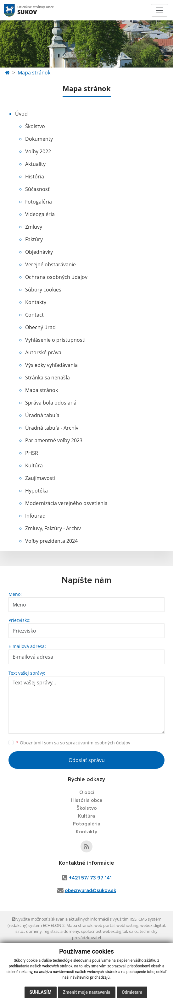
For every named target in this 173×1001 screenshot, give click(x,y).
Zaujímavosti (40, 478)
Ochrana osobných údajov (56, 277)
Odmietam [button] (132, 992)
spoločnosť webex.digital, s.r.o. (109, 931)
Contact (34, 314)
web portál (104, 925)
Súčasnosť (37, 189)
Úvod (21, 113)
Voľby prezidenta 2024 (51, 540)
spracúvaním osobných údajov (98, 743)
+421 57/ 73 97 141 (90, 877)
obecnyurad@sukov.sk (90, 890)
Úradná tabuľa (42, 415)
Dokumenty (39, 138)
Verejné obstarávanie (50, 264)
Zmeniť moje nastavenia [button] (86, 992)
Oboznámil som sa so (73, 743)
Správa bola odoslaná (50, 402)
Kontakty (35, 302)
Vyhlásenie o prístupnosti (55, 339)
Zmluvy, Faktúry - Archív (53, 528)
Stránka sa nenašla (47, 377)
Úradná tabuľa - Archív (51, 427)
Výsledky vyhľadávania (51, 365)
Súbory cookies (43, 289)
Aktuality (35, 163)
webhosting (127, 925)
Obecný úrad (40, 327)
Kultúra (34, 465)
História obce (86, 800)
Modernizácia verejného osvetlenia (66, 503)
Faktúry (34, 239)
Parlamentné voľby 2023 (53, 440)
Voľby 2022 (38, 151)
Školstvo (35, 126)
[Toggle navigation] (159, 10)
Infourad (35, 515)
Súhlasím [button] (41, 992)
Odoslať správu (87, 760)
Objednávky (39, 251)
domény (34, 931)
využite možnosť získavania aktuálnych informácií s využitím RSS (74, 919)
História (34, 176)
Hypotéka (36, 490)
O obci (86, 792)
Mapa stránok (34, 72)
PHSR (31, 452)
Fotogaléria (38, 201)
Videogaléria (40, 214)
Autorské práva (43, 352)
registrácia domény (61, 931)
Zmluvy (33, 226)
